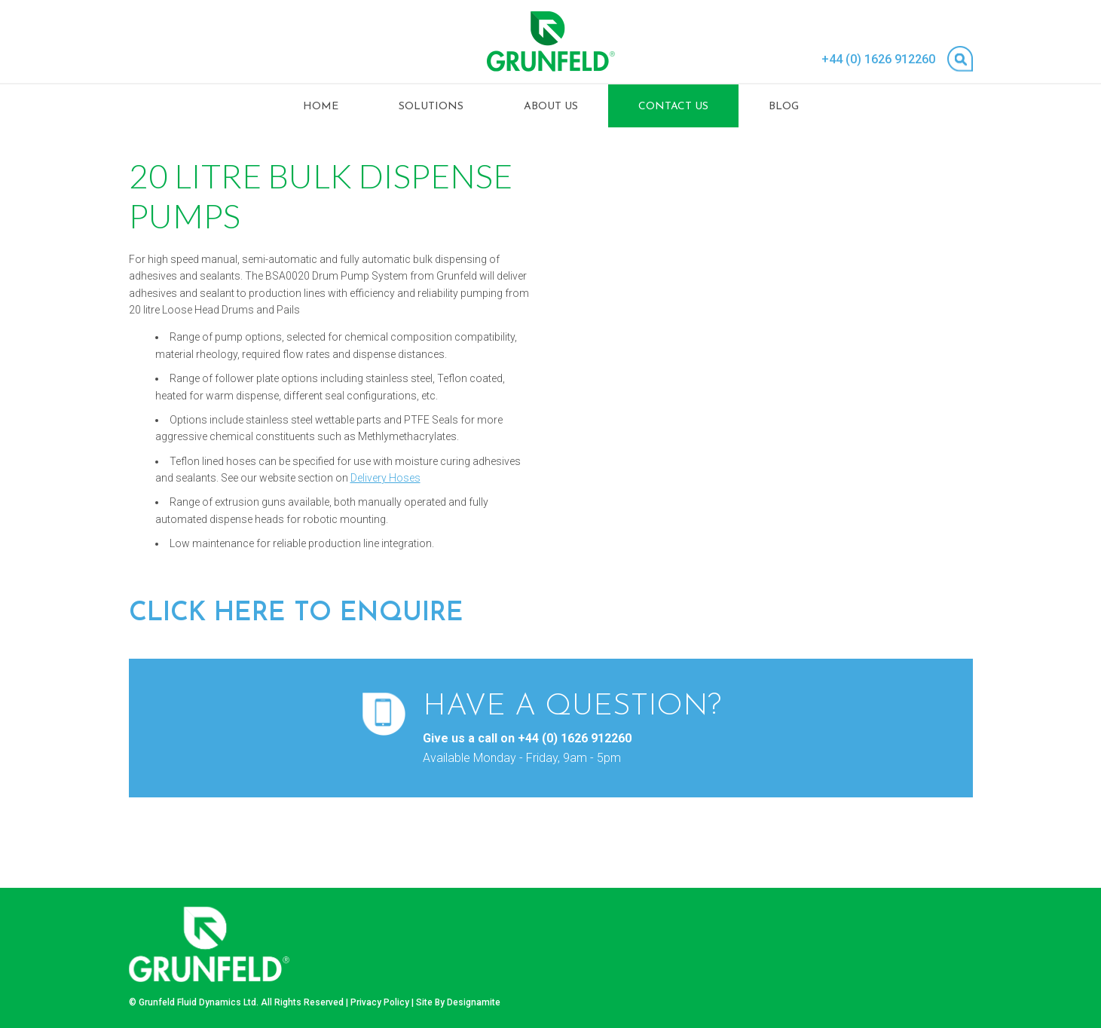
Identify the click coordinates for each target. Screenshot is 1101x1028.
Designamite (473, 1002)
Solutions (431, 106)
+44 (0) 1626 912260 (878, 59)
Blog (784, 106)
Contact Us (673, 106)
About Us (551, 106)
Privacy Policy (379, 1002)
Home (320, 106)
